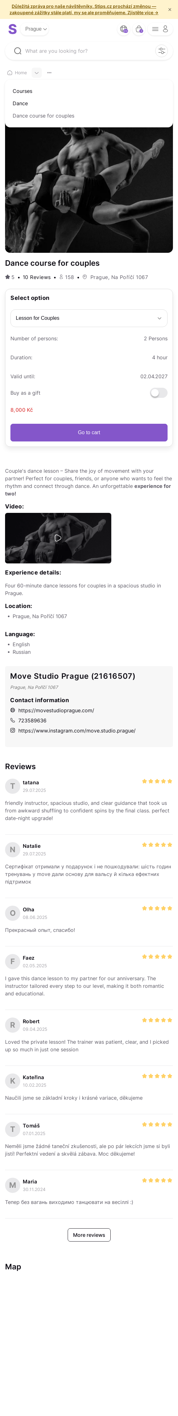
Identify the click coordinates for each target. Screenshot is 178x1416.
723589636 (28, 720)
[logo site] (12, 29)
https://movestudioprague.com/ (52, 710)
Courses (22, 91)
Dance (20, 103)
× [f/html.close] (170, 9)
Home (17, 72)
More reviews (89, 1235)
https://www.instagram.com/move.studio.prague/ (73, 730)
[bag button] (138, 29)
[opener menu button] (160, 29)
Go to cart (89, 432)
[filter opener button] (161, 51)
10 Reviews (37, 277)
